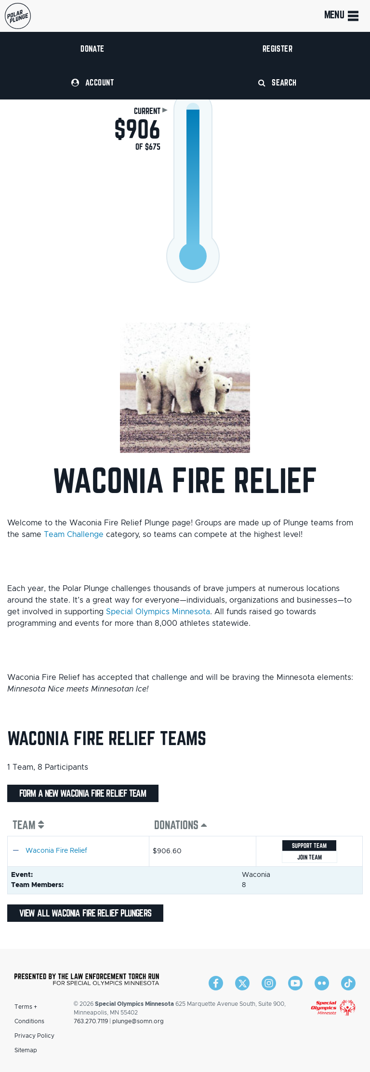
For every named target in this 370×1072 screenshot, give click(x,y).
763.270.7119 (91, 1021)
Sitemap (25, 1050)
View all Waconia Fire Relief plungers (85, 913)
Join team (309, 857)
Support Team (309, 845)
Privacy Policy (34, 1036)
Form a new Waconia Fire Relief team (82, 793)
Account (92, 82)
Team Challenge (74, 534)
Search (277, 82)
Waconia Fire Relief (56, 851)
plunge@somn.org (138, 1021)
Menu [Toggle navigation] (342, 16)
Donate (92, 48)
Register (278, 48)
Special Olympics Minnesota (158, 612)
